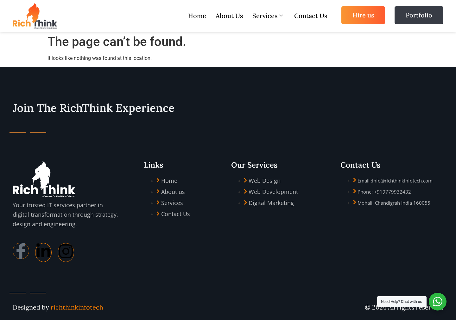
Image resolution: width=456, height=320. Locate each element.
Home (197, 16)
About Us (229, 16)
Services (267, 16)
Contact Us (310, 16)
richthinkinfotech (77, 307)
